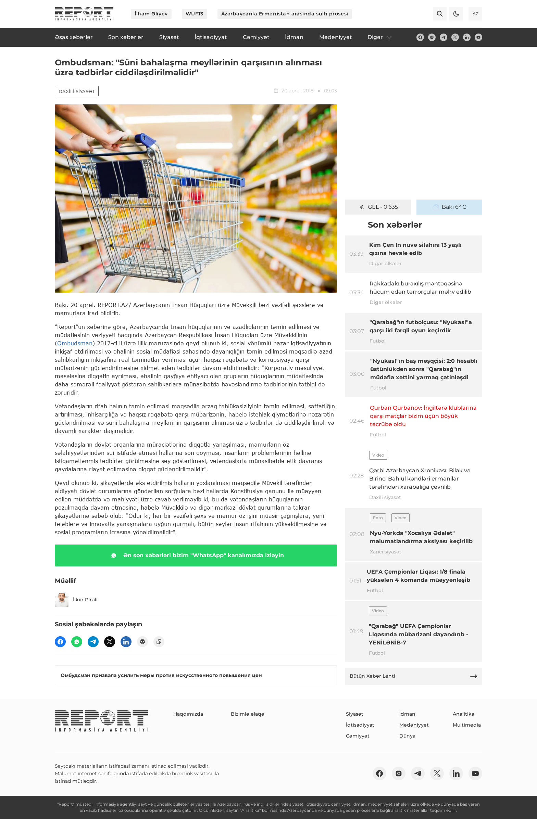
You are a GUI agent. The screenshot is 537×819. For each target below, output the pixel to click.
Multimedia (467, 725)
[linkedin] (467, 37)
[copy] (158, 641)
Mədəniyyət (414, 725)
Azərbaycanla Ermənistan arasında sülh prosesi (284, 14)
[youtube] (478, 37)
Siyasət (354, 714)
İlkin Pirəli (76, 600)
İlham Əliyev (151, 14)
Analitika (463, 714)
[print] (142, 641)
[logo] (84, 14)
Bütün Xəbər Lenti (414, 676)
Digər (379, 37)
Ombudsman (74, 343)
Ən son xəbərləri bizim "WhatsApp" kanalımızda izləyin (196, 555)
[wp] (76, 641)
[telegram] (443, 37)
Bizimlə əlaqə (247, 714)
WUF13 (194, 14)
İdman (407, 714)
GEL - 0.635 (378, 207)
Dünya (407, 736)
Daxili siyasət (77, 91)
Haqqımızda (188, 714)
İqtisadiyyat (360, 725)
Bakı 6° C (449, 207)
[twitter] (455, 37)
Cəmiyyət (358, 736)
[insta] (432, 37)
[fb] (420, 37)
